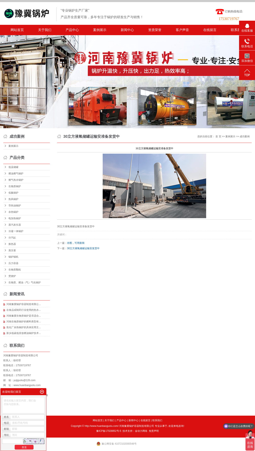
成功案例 (245, 136)
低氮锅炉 (13, 192)
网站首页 (17, 30)
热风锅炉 (13, 199)
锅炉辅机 (13, 256)
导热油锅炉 (14, 205)
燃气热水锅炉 (15, 179)
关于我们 (44, 30)
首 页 (218, 136)
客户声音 (182, 30)
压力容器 (13, 263)
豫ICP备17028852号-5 (108, 430)
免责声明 (154, 430)
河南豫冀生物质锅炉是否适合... (23, 315)
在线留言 (210, 30)
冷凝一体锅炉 (15, 231)
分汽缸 (12, 237)
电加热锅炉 (14, 218)
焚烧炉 (12, 276)
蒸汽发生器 (14, 224)
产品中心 (72, 30)
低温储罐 (13, 167)
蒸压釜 (12, 250)
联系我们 (237, 30)
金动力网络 (141, 430)
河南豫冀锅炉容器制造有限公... (23, 304)
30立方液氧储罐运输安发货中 (83, 248)
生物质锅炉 (14, 186)
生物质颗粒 (14, 269)
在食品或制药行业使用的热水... (23, 310)
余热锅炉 (13, 212)
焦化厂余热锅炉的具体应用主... (23, 327)
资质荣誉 (154, 30)
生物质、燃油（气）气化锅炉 (24, 282)
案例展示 (99, 30)
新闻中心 (127, 30)
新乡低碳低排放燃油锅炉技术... (23, 333)
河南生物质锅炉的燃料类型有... (23, 321)
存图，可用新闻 (75, 243)
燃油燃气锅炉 (15, 173)
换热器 (12, 244)
